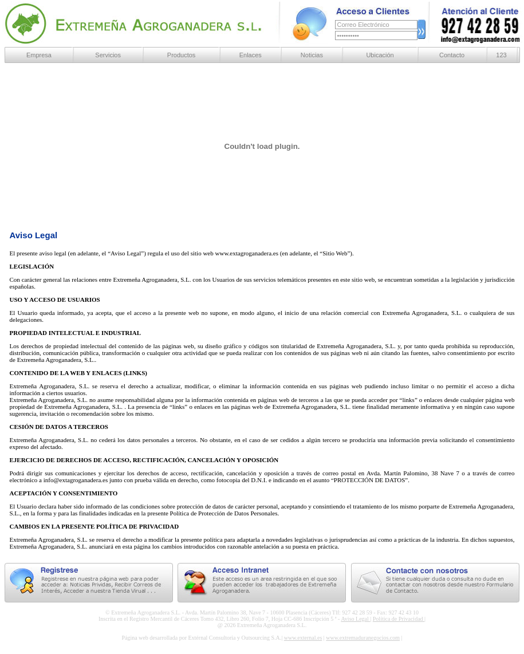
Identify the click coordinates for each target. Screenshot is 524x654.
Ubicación (379, 55)
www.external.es (303, 638)
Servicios (108, 55)
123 (501, 55)
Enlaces (250, 55)
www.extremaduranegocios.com (363, 638)
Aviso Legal (355, 619)
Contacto (451, 55)
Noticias (312, 55)
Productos (181, 55)
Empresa (39, 55)
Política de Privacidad (398, 619)
